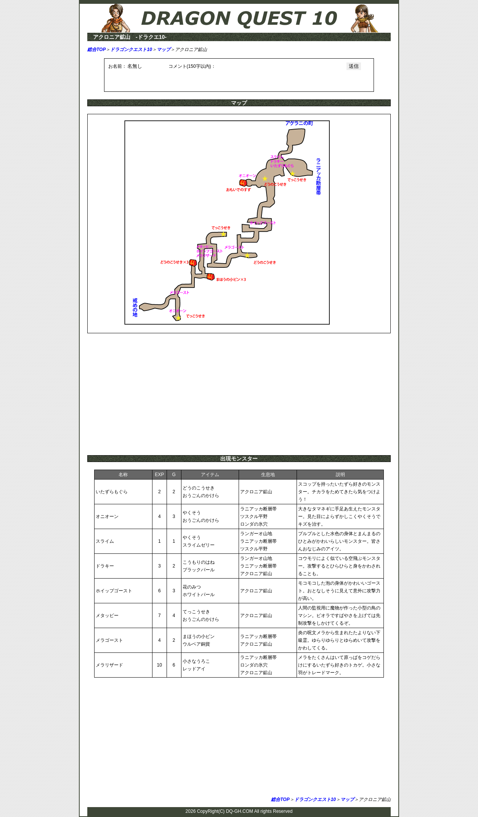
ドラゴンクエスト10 (131, 49)
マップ (163, 49)
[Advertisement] (239, 394)
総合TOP (96, 49)
